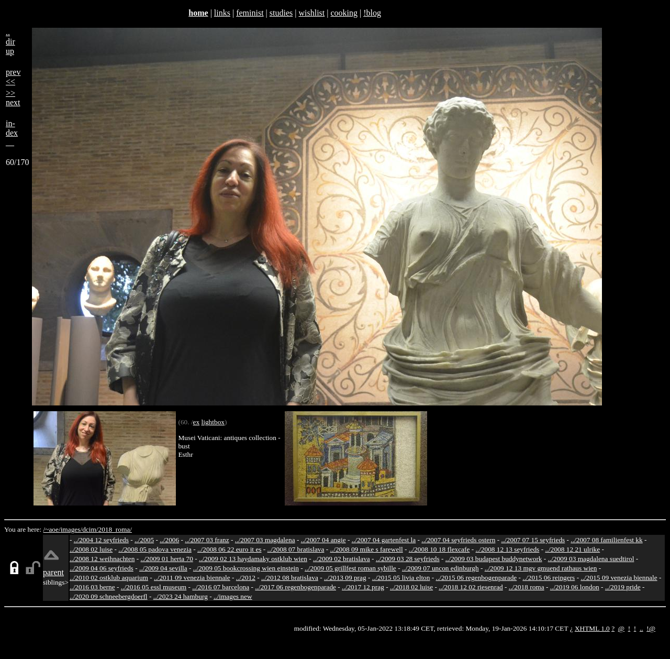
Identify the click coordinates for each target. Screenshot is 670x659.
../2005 (144, 540)
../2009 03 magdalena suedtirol (591, 559)
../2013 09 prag (345, 577)
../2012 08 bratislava (289, 577)
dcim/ (90, 529)
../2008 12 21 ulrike (572, 549)
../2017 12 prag (363, 587)
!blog (372, 12)
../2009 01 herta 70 (166, 559)
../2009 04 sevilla (163, 568)
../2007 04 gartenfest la (384, 540)
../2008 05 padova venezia (155, 549)
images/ (71, 529)
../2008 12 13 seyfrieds (508, 549)
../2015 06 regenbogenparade (476, 577)
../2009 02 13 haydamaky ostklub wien (253, 559)
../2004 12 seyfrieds (101, 540)
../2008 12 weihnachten (102, 559)
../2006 (169, 540)
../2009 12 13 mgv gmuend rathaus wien (541, 568)
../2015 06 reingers (548, 577)
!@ (650, 628)
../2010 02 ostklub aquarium (109, 577)
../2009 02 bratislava (341, 559)
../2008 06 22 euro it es (229, 549)
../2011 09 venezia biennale (192, 577)
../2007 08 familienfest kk (606, 540)
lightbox (213, 422)
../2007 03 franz (207, 540)
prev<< (13, 77)
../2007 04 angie (323, 540)
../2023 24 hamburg (180, 596)
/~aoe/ (52, 529)
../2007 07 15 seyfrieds (533, 540)
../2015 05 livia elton (401, 577)
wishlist (311, 12)
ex (196, 422)
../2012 (245, 577)
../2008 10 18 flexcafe (439, 549)
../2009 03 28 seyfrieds (408, 559)
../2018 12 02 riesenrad (471, 587)
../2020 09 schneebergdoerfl (109, 596)
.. (641, 628)
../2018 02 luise (411, 587)
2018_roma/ (114, 529)
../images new (233, 596)
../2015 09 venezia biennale (618, 577)
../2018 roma (526, 587)
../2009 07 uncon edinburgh (440, 568)
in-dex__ (12, 133)
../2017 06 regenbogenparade (295, 587)
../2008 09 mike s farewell (366, 549)
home (198, 12)
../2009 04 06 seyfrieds (101, 568)
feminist (249, 12)
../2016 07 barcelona (220, 587)
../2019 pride (623, 587)
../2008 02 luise (91, 549)
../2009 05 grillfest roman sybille (350, 568)
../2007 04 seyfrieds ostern (458, 540)
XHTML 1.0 (592, 628)
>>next (13, 98)
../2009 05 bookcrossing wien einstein (246, 568)
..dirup (10, 42)
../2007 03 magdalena (265, 540)
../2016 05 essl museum (154, 587)
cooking (344, 12)
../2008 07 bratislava (296, 549)
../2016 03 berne (92, 587)
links (222, 12)
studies (281, 12)
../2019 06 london (574, 587)
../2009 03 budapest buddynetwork (493, 559)
